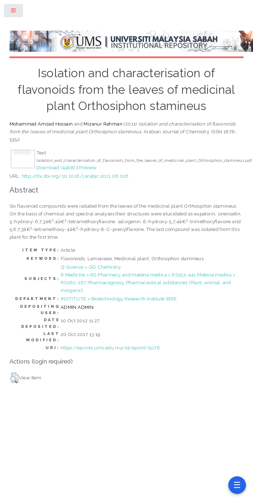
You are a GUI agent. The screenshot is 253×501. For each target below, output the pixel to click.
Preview (88, 167)
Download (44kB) (56, 167)
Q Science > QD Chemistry (91, 267)
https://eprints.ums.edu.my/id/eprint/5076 (110, 347)
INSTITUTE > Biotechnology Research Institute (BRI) (119, 298)
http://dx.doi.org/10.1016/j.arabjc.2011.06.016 (75, 176)
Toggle (14, 12)
